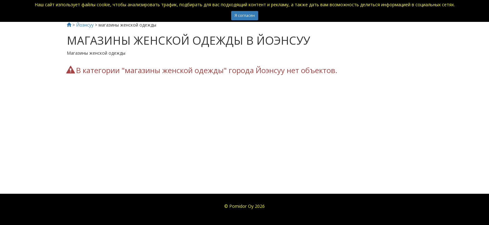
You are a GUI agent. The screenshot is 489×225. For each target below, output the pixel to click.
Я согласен (245, 15)
